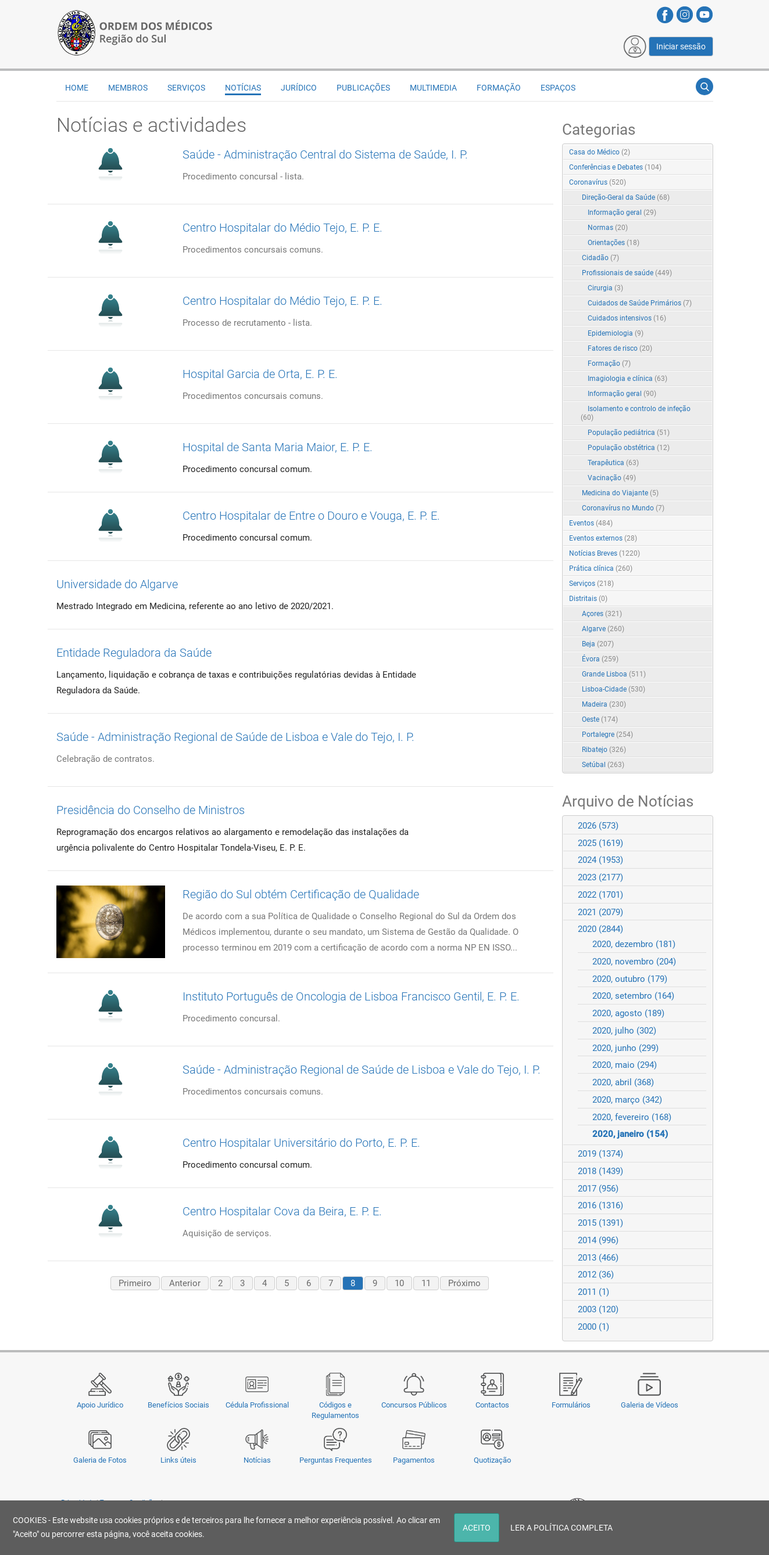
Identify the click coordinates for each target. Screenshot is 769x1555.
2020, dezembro (633, 944)
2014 (598, 1240)
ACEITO (477, 1527)
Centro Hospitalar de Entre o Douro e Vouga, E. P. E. (311, 516)
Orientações (613, 243)
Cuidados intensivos (627, 318)
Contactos (492, 1405)
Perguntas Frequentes (335, 1460)
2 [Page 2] (220, 1283)
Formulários (571, 1405)
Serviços (186, 87)
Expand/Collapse (692, 183)
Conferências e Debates (615, 167)
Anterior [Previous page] (185, 1283)
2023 (600, 877)
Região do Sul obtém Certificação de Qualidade (301, 894)
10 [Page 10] (399, 1283)
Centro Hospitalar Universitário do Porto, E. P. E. (301, 1143)
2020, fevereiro (631, 1117)
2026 (598, 825)
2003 (598, 1309)
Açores (602, 614)
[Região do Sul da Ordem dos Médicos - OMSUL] (134, 30)
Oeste (600, 719)
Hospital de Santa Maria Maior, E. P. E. (278, 447)
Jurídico (299, 87)
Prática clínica (600, 568)
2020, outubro (629, 979)
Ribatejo (604, 750)
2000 (593, 1327)
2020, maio (624, 1065)
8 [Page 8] (352, 1283)
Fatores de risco (620, 348)
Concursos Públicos (414, 1405)
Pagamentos (414, 1460)
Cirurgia (605, 288)
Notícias (257, 1460)
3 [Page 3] (242, 1283)
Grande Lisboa (614, 674)
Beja (598, 644)
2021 (600, 912)
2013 (598, 1257)
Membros (128, 87)
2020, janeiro (630, 1134)
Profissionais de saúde (627, 273)
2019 (600, 1154)
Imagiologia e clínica (627, 379)
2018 (600, 1171)
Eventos (591, 523)
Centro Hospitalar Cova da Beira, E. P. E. (282, 1211)
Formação (499, 87)
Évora (600, 659)
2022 (600, 895)
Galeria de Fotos (100, 1460)
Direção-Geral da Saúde (626, 197)
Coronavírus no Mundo (623, 508)
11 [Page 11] (426, 1283)
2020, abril (623, 1082)
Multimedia (433, 87)
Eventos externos (603, 538)
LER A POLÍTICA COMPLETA (561, 1527)
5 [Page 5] (286, 1283)
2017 (598, 1188)
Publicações (363, 87)
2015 (600, 1223)
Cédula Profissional (257, 1405)
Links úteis (178, 1460)
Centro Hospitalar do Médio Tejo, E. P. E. (282, 228)
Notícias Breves (604, 553)
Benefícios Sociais (178, 1405)
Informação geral (622, 212)
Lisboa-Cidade (613, 689)
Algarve (603, 629)
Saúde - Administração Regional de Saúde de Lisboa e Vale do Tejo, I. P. (235, 737)
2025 (600, 843)
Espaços (558, 87)
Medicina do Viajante (620, 493)
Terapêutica (613, 463)
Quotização (492, 1460)
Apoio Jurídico (100, 1405)
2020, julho (624, 1030)
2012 (596, 1274)
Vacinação (612, 478)
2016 (600, 1205)
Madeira (604, 704)
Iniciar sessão (681, 46)
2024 (600, 860)
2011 (593, 1292)
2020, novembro (634, 961)
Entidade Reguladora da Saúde (134, 653)
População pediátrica (629, 433)
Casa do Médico (599, 152)
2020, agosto (628, 1013)
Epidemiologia (615, 333)
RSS (705, 152)
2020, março (627, 1100)
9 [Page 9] (375, 1283)
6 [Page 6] (308, 1283)
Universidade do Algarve (117, 584)
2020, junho (625, 1048)
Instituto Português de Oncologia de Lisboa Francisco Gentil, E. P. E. (351, 996)
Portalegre (607, 734)
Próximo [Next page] (464, 1283)
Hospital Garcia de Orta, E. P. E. (260, 374)
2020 (600, 929)
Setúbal (603, 765)
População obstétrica (629, 448)
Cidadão (600, 258)
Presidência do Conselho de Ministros (150, 810)
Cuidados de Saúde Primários (640, 303)
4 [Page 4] (264, 1283)
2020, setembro (633, 996)
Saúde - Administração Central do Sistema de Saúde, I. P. (325, 154)
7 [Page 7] (330, 1283)
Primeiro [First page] (135, 1283)
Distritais (588, 599)
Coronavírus (597, 182)
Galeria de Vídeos (649, 1405)
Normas (608, 228)
